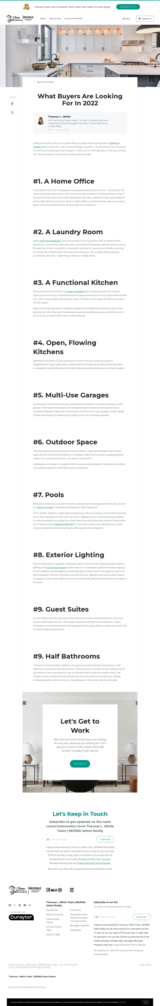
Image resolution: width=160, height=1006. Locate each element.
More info (122, 1002)
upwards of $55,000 (64, 524)
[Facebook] (10, 905)
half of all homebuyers (50, 240)
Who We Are (55, 18)
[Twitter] (15, 905)
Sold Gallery (75, 930)
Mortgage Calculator (80, 925)
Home (43, 18)
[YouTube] (25, 905)
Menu (126, 19)
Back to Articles (45, 81)
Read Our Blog (53, 934)
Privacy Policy (145, 964)
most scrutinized (75, 291)
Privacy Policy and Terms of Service (94, 863)
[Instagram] (30, 905)
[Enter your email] (73, 839)
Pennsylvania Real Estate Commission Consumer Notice (79, 917)
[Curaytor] (21, 919)
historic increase (45, 507)
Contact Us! (75, 910)
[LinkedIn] (20, 905)
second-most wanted (56, 567)
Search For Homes (74, 18)
